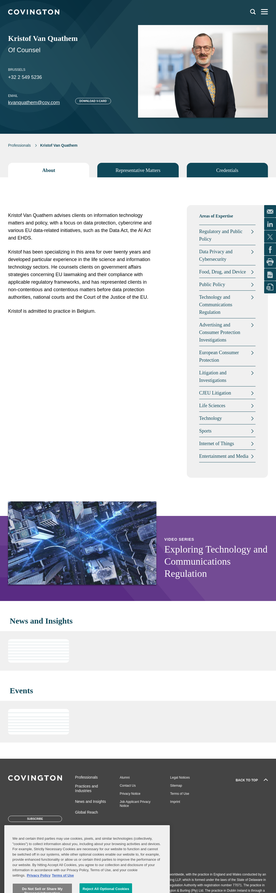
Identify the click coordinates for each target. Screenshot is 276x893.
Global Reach (86, 812)
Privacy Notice (130, 794)
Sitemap (176, 785)
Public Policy (212, 284)
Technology (210, 418)
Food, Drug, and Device (222, 272)
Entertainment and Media (224, 456)
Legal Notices (180, 777)
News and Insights (90, 801)
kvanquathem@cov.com (34, 102)
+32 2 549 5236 (25, 77)
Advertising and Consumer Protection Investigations (219, 332)
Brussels (16, 70)
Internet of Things (216, 443)
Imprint (175, 802)
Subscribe (35, 818)
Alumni (125, 777)
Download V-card (93, 101)
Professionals (19, 145)
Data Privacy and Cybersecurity (216, 255)
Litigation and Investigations (212, 376)
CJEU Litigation (215, 393)
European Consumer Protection (219, 356)
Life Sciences (212, 405)
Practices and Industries (86, 788)
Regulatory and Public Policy (221, 235)
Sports (205, 431)
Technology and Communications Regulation (215, 304)
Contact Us (128, 785)
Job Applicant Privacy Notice (135, 804)
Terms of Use (179, 794)
